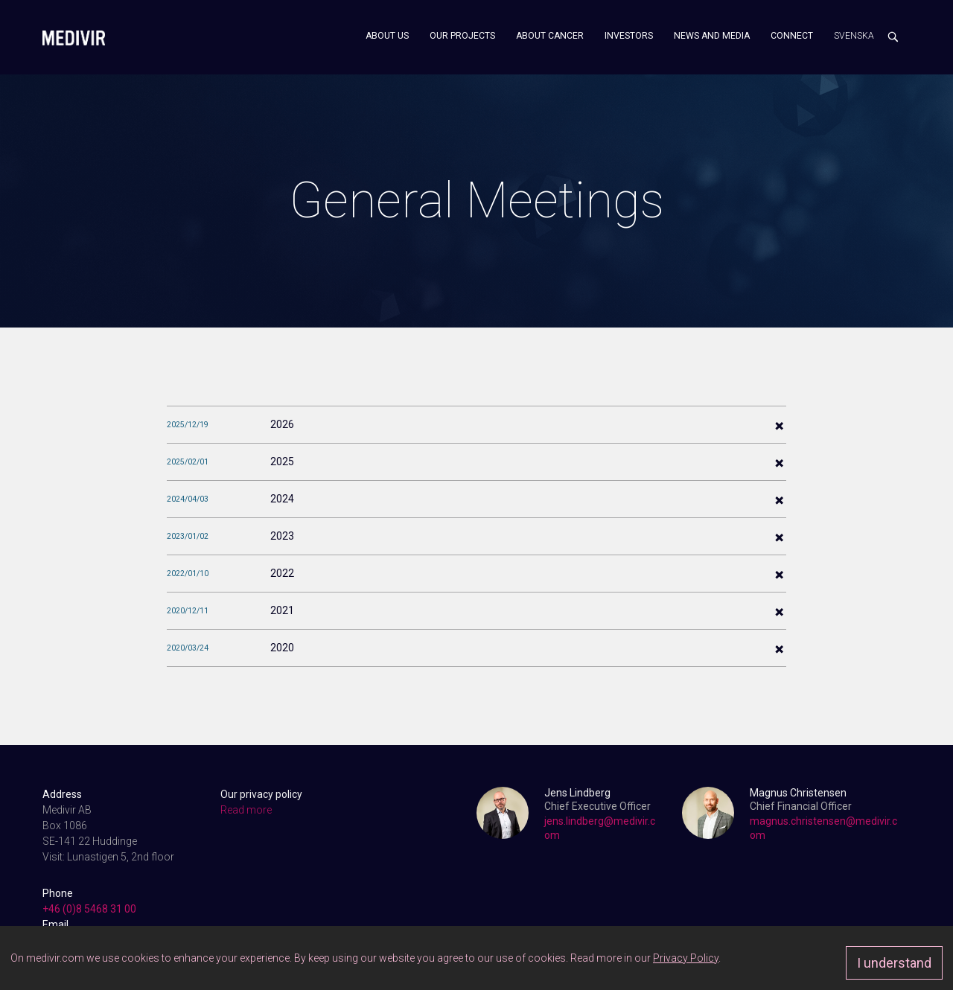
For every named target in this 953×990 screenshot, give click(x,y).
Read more (246, 810)
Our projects (462, 36)
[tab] (477, 424)
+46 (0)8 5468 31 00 (89, 909)
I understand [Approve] (894, 963)
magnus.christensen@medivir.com (823, 827)
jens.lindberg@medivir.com (599, 827)
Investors (629, 36)
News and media (712, 36)
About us (387, 36)
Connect (792, 36)
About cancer (550, 36)
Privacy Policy (685, 958)
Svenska (854, 36)
